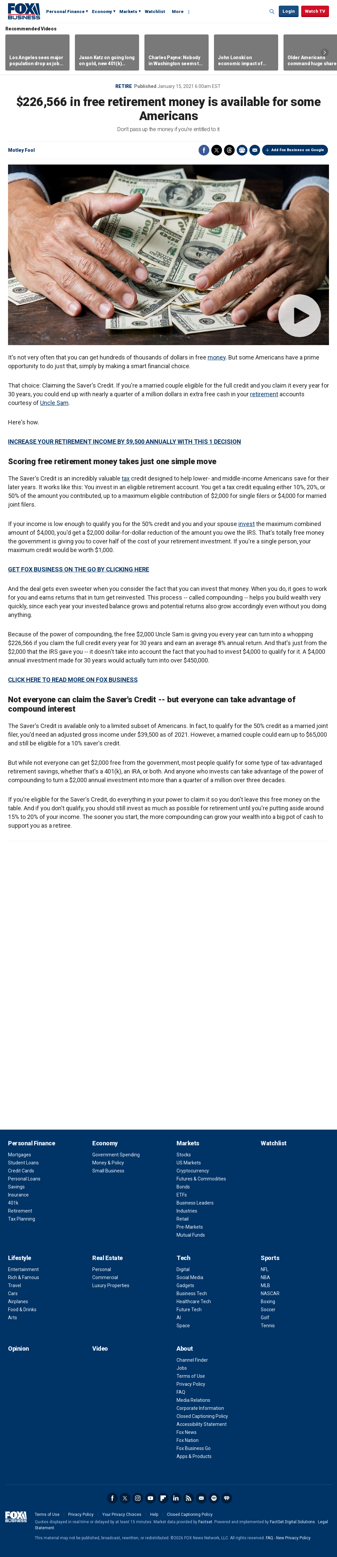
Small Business (108, 1170)
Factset (205, 1522)
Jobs (182, 1368)
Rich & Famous (23, 1277)
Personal (101, 1269)
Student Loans (23, 1162)
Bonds (183, 1186)
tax (126, 478)
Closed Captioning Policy (202, 1416)
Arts (12, 1317)
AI (179, 1317)
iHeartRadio (226, 1498)
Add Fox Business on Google (297, 150)
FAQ (181, 1392)
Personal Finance (65, 11)
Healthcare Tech (194, 1301)
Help (154, 1514)
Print (242, 150)
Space (183, 1325)
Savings (16, 1186)
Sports (270, 1257)
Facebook (204, 150)
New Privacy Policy (293, 1538)
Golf (265, 1317)
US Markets (189, 1162)
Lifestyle (19, 1257)
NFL (264, 1269)
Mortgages (19, 1154)
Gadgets (185, 1285)
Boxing (268, 1301)
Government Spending (116, 1154)
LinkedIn (176, 1498)
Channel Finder (192, 1360)
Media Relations (193, 1400)
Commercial (105, 1277)
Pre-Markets (190, 1227)
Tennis (268, 1325)
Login (289, 11)
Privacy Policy (191, 1384)
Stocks (184, 1154)
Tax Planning (21, 1219)
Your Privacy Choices (121, 1514)
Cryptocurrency (193, 1170)
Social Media (190, 1277)
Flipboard (163, 1498)
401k (13, 1203)
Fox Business (24, 11)
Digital (183, 1269)
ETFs (182, 1195)
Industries (187, 1211)
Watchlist (155, 11)
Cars (13, 1293)
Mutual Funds (191, 1235)
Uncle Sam (54, 402)
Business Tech (192, 1293)
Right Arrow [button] (325, 52)
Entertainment (23, 1269)
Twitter (216, 150)
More (178, 11)
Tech (183, 1257)
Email (254, 150)
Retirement (20, 1211)
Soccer (268, 1309)
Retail (183, 1219)
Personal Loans (24, 1178)
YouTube (150, 1498)
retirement (264, 394)
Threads (229, 150)
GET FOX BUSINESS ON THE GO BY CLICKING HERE (78, 569)
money (217, 357)
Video (100, 1348)
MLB (265, 1285)
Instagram (137, 1498)
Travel (14, 1285)
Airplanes (18, 1301)
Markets (128, 11)
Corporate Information (200, 1408)
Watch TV (315, 11)
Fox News (187, 1432)
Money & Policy (108, 1162)
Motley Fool (21, 150)
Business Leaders (195, 1203)
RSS (188, 1498)
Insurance (18, 1195)
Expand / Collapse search (272, 11)
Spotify (214, 1498)
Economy (102, 11)
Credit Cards (21, 1170)
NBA (265, 1277)
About (185, 1348)
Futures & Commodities (201, 1178)
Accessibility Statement (202, 1424)
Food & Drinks (22, 1309)
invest (246, 523)
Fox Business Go (194, 1448)
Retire (123, 86)
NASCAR (270, 1293)
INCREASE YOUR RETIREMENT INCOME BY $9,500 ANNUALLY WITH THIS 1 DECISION (124, 441)
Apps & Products (194, 1456)
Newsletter (201, 1498)
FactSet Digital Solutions (292, 1522)
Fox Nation (188, 1440)
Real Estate (107, 1257)
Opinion (18, 1348)
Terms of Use (191, 1376)
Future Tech (189, 1309)
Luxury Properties (110, 1285)
